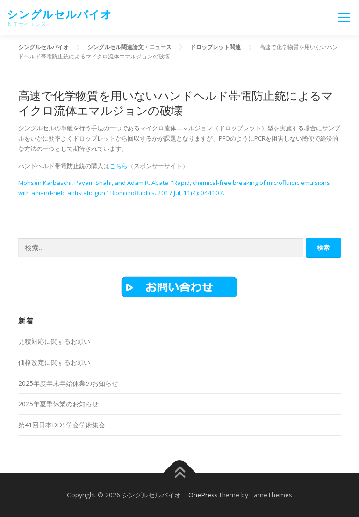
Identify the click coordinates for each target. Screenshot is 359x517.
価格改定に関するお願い (54, 362)
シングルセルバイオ (59, 14)
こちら (118, 166)
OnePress (203, 494)
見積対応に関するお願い (54, 341)
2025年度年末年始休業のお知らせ (68, 383)
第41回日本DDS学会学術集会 (61, 424)
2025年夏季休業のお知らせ (58, 403)
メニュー (344, 17)
